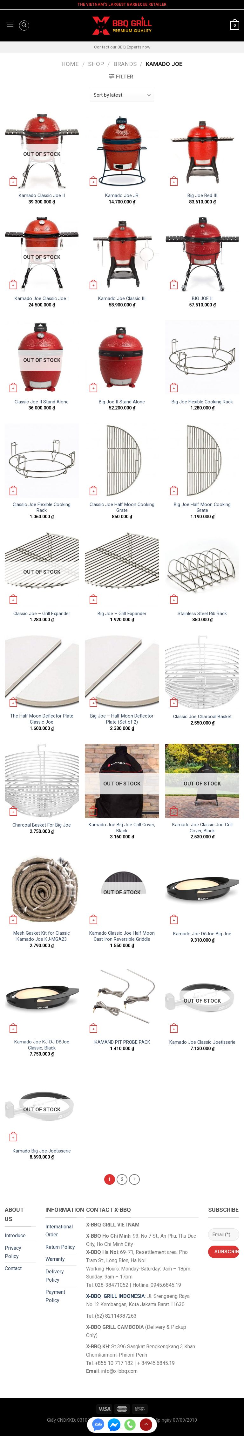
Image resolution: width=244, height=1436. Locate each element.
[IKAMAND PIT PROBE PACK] (122, 998)
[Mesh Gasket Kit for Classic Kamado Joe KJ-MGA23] (42, 889)
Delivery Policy (54, 1276)
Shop (96, 64)
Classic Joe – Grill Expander (41, 613)
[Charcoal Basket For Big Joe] (42, 781)
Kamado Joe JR (122, 195)
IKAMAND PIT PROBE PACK (121, 1042)
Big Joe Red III (202, 195)
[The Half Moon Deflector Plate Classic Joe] (42, 672)
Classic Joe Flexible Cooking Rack (42, 507)
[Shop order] (122, 95)
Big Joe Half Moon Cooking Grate (202, 507)
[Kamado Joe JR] (122, 151)
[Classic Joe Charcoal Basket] (202, 672)
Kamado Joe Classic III (122, 298)
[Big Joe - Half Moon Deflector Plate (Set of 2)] (122, 672)
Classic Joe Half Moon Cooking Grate (122, 507)
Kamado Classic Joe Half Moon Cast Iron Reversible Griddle (122, 936)
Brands (125, 64)
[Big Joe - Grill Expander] (122, 569)
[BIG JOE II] (202, 254)
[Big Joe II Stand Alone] (122, 357)
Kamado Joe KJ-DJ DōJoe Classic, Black (41, 1045)
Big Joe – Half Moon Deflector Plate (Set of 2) (121, 719)
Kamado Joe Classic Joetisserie (202, 1042)
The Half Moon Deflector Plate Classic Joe (41, 719)
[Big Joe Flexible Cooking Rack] (202, 357)
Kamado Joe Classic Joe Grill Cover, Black (202, 828)
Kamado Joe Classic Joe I (42, 298)
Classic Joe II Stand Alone (42, 402)
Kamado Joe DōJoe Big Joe (202, 934)
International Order (59, 1231)
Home (70, 64)
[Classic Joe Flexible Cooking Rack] (42, 460)
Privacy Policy (13, 1252)
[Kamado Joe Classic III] (122, 254)
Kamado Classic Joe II (42, 195)
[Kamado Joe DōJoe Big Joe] (202, 889)
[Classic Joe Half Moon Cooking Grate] (122, 460)
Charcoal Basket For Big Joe (41, 825)
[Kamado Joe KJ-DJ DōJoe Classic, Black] (42, 998)
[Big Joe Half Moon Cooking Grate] (202, 460)
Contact (13, 1268)
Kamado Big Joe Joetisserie (42, 1151)
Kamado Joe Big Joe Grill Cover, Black (122, 828)
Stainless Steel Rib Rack (202, 613)
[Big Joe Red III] (202, 151)
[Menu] (9, 25)
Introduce (15, 1236)
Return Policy (60, 1247)
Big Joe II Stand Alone (122, 402)
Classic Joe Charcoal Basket (202, 716)
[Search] (24, 25)
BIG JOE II (202, 298)
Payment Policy (55, 1296)
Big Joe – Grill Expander (122, 613)
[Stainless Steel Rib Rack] (202, 569)
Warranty (55, 1259)
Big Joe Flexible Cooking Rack (202, 402)
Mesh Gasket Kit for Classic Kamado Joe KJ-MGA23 (41, 936)
